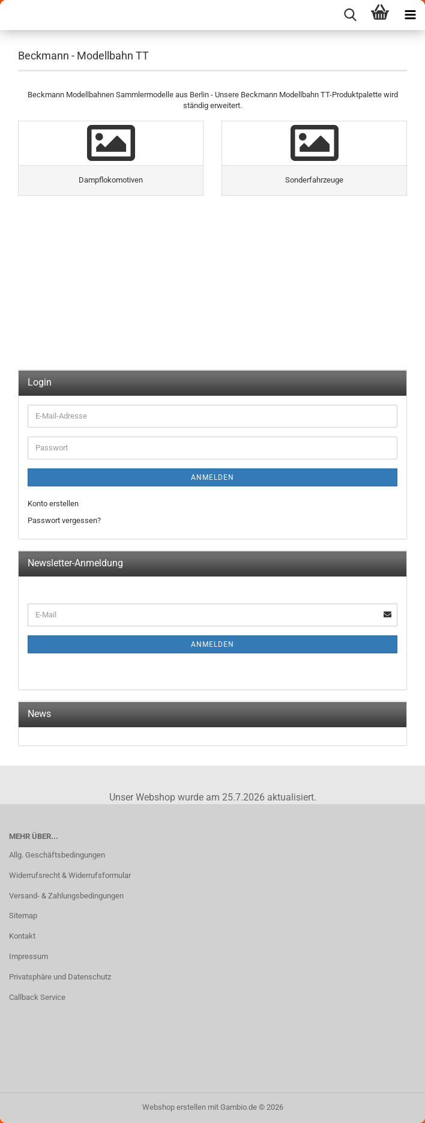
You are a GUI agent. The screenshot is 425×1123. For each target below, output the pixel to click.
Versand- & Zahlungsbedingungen (66, 895)
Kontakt (22, 935)
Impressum (28, 956)
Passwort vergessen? (64, 520)
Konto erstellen (53, 503)
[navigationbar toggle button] (410, 15)
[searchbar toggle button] (350, 15)
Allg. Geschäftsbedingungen (57, 854)
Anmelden (212, 477)
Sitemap (23, 915)
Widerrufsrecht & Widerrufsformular (70, 875)
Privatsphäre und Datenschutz (60, 976)
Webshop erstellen (174, 1107)
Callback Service (37, 997)
